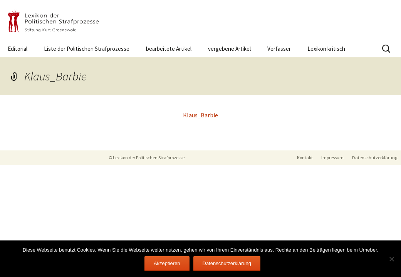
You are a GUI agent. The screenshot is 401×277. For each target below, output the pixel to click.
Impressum (332, 157)
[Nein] (391, 259)
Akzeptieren (167, 263)
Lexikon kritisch (326, 48)
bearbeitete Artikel (168, 48)
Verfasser (279, 48)
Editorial (17, 48)
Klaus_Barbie (200, 115)
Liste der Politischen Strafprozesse (86, 48)
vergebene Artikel (229, 48)
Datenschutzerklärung (374, 157)
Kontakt (305, 157)
